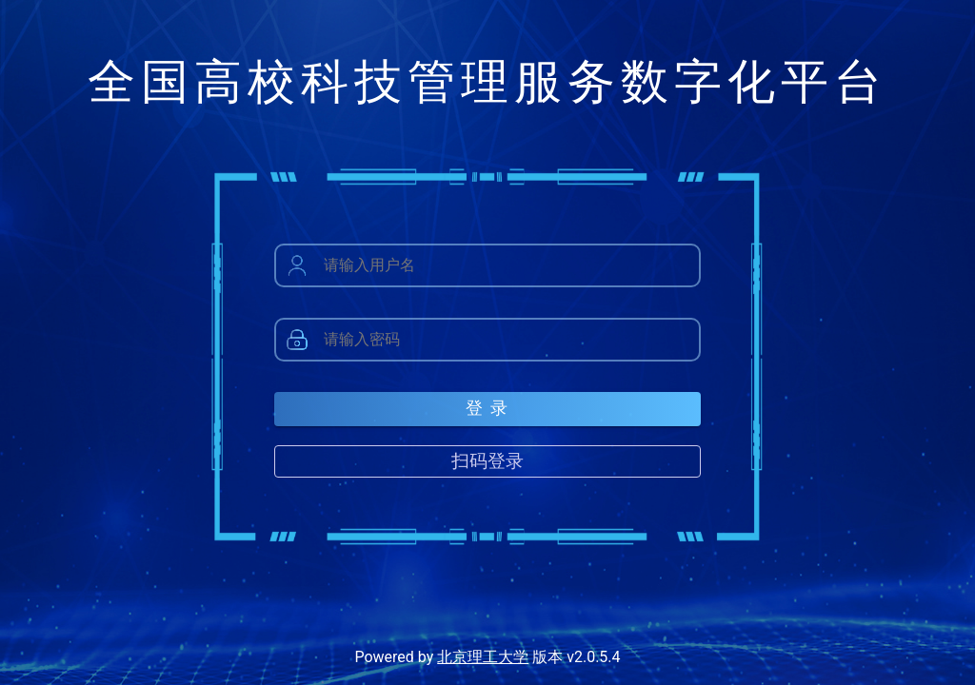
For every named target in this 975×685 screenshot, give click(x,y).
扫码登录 (487, 461)
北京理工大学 (482, 657)
